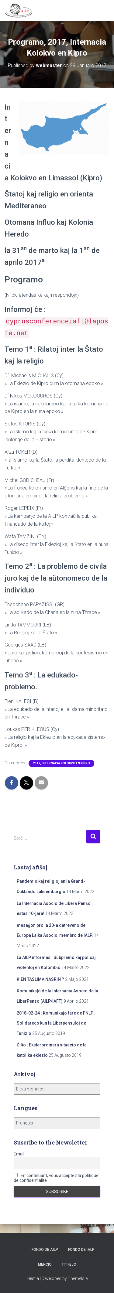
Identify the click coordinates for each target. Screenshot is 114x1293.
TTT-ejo (69, 1264)
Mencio (45, 1264)
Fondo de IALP (81, 1249)
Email (19, 1153)
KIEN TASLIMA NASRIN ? (40, 979)
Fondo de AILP (44, 1249)
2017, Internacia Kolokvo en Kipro (61, 763)
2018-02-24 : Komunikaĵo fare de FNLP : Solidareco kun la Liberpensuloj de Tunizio (56, 1023)
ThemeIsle (78, 1278)
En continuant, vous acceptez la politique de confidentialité (56, 1178)
